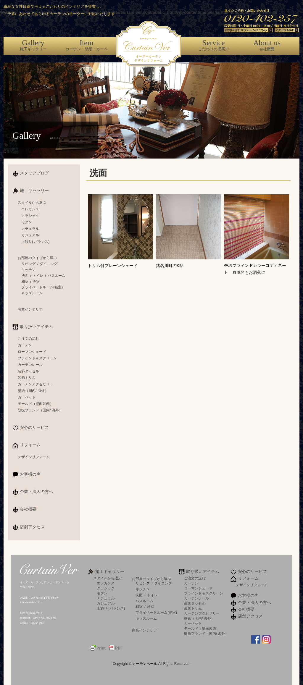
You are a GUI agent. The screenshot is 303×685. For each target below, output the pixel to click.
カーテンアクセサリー (35, 384)
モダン (26, 222)
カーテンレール (30, 365)
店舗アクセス (32, 526)
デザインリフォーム (34, 457)
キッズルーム (32, 293)
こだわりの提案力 (213, 45)
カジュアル (30, 235)
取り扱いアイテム (36, 326)
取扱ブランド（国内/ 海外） (40, 410)
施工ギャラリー (33, 45)
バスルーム (56, 276)
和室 (24, 282)
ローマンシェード (32, 352)
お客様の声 (30, 474)
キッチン (28, 270)
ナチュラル (30, 229)
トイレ (38, 276)
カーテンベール (145, 664)
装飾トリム (27, 378)
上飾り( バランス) (35, 242)
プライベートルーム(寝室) (42, 287)
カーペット (27, 397)
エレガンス (30, 209)
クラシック (30, 216)
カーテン (25, 345)
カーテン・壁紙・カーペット (86, 48)
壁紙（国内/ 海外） (33, 391)
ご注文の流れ (28, 339)
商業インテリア (30, 309)
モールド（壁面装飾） (35, 404)
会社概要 (267, 45)
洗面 (24, 276)
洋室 (36, 282)
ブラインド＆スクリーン (37, 358)
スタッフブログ (34, 173)
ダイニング (48, 264)
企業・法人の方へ (36, 491)
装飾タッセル (28, 371)
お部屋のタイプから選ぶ (37, 258)
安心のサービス (34, 427)
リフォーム (30, 444)
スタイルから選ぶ (32, 203)
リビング (28, 264)
